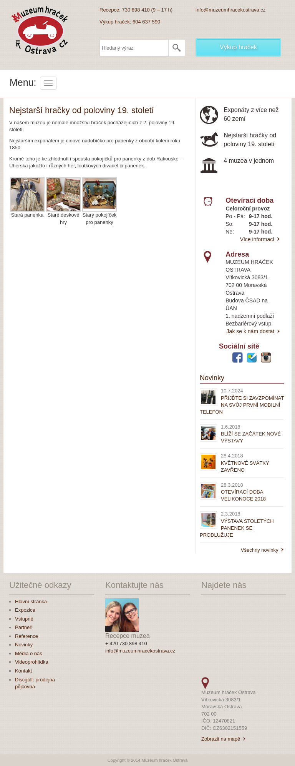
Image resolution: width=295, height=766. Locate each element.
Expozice (25, 610)
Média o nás (28, 653)
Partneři (24, 627)
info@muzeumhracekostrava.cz (230, 10)
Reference (26, 636)
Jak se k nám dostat (253, 331)
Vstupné (24, 619)
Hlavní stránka (31, 601)
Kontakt (23, 671)
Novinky (212, 378)
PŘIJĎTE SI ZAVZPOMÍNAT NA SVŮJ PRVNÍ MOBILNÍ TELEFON (242, 405)
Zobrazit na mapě (220, 739)
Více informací (260, 239)
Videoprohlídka (31, 662)
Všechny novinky (262, 550)
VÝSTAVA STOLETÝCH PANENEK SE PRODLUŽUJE (237, 528)
